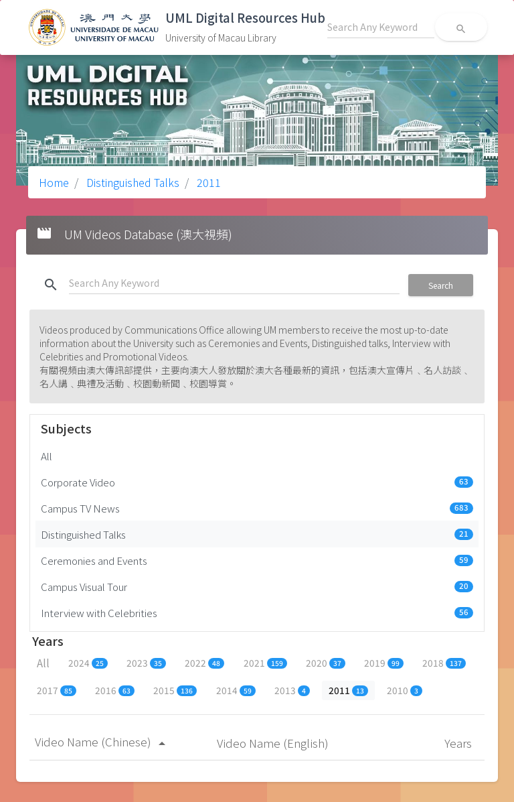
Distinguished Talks (131, 182)
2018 (444, 662)
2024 (88, 662)
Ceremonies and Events (257, 560)
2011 (207, 182)
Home (54, 182)
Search (440, 285)
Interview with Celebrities (257, 612)
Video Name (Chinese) (102, 741)
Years (459, 742)
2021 (265, 662)
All (46, 455)
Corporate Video (257, 481)
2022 (204, 662)
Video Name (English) (274, 742)
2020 (325, 662)
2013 (292, 690)
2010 (404, 690)
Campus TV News (257, 507)
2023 (146, 662)
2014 (236, 690)
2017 (56, 690)
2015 (175, 690)
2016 (115, 690)
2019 (384, 662)
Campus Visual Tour (257, 586)
